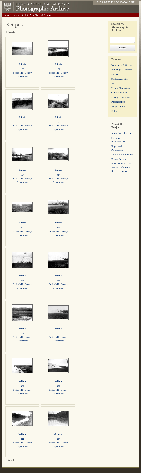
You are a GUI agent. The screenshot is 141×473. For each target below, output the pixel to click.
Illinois (22, 64)
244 (58, 227)
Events (114, 74)
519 (58, 439)
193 (58, 122)
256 (58, 280)
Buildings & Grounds (121, 69)
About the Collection (121, 133)
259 (22, 333)
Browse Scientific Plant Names (27, 15)
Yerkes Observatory (120, 88)
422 (58, 386)
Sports (114, 83)
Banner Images (118, 159)
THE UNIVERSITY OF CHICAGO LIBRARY (116, 2)
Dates (114, 111)
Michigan (58, 434)
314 (58, 174)
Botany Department (120, 97)
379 (22, 227)
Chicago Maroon (119, 92)
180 (22, 69)
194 (22, 174)
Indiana (58, 222)
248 (22, 280)
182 (58, 69)
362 (22, 386)
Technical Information (122, 154)
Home (6, 15)
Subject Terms (118, 106)
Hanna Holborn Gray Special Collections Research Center (121, 167)
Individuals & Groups (121, 65)
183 (22, 122)
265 (58, 333)
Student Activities (120, 78)
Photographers (118, 101)
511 (22, 439)
